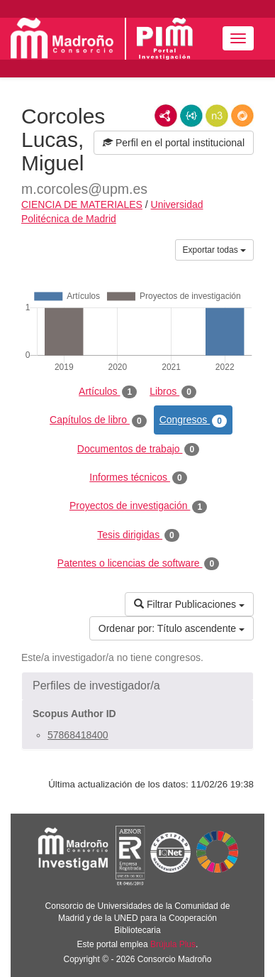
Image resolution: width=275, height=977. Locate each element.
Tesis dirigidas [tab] (138, 535)
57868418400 (77, 735)
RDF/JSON (242, 115)
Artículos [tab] (108, 392)
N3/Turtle (217, 115)
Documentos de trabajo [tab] (138, 449)
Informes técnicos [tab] (137, 477)
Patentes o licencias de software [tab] (138, 563)
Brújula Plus (173, 944)
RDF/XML (166, 115)
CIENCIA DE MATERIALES (81, 204)
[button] (137, 685)
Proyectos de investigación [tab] (138, 506)
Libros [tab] (173, 392)
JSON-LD (191, 115)
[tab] (137, 685)
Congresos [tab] (193, 420)
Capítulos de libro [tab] (98, 420)
